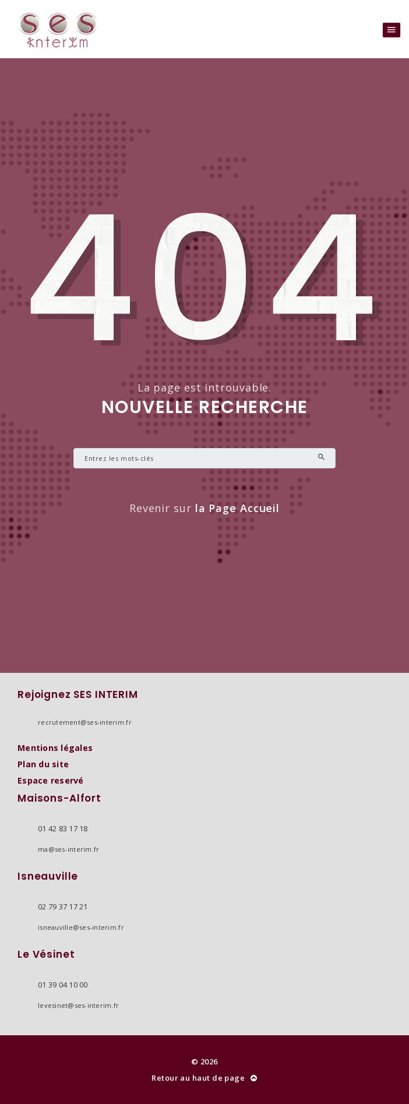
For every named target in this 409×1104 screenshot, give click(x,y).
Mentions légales (55, 747)
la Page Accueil (237, 508)
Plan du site (43, 764)
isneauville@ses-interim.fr (81, 927)
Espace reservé (50, 780)
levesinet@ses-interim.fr (78, 1005)
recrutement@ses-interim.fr (85, 722)
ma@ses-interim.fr (68, 849)
